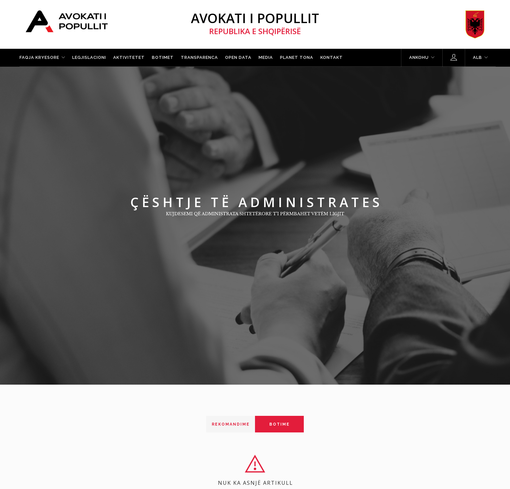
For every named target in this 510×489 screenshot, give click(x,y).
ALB (477, 57)
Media (266, 57)
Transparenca (199, 57)
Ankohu (419, 57)
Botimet (163, 57)
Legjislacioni (89, 57)
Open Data (238, 57)
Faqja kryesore (39, 57)
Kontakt (331, 57)
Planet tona (296, 57)
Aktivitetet (129, 57)
